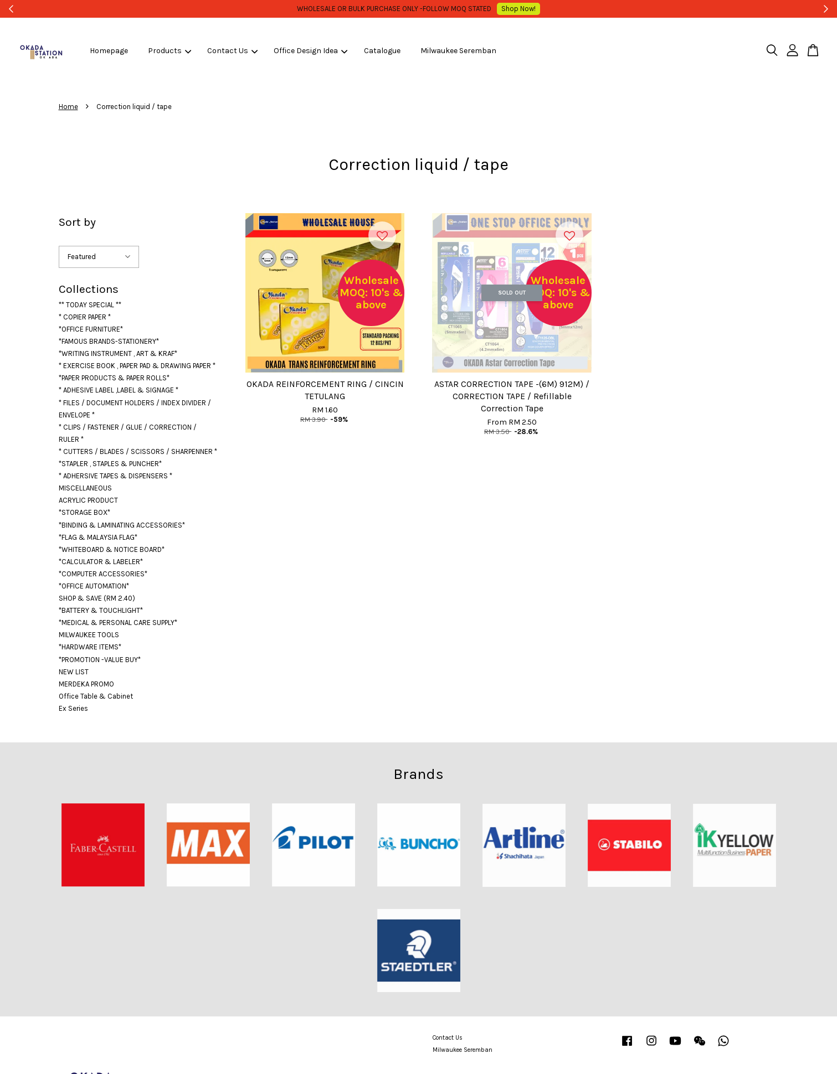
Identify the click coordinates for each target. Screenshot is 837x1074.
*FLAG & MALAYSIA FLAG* (98, 537)
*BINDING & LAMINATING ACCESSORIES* (122, 525)
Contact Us (232, 50)
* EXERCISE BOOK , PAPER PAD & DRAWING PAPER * (137, 366)
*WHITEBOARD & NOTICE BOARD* (112, 549)
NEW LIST (74, 672)
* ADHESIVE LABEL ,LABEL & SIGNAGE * (118, 390)
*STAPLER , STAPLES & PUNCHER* (110, 463)
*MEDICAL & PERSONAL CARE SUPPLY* (118, 622)
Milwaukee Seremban (458, 50)
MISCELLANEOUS (85, 488)
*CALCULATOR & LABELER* (101, 561)
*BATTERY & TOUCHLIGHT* (101, 610)
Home (68, 106)
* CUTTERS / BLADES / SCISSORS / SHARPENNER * (138, 451)
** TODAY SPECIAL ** (90, 305)
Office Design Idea (310, 50)
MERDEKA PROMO (86, 684)
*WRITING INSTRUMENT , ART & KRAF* (118, 353)
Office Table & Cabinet (96, 696)
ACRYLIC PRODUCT (88, 500)
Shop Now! (503, 8)
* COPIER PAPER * (85, 317)
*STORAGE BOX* (84, 512)
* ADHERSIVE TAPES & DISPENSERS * (115, 476)
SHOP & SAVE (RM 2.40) (97, 598)
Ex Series (73, 708)
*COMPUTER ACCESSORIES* (103, 574)
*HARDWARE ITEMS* (90, 647)
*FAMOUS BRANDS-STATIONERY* (109, 341)
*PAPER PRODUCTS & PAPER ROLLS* (114, 378)
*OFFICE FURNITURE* (91, 329)
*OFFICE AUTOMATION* (94, 586)
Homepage (109, 50)
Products (169, 50)
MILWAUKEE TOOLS (89, 635)
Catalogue (382, 50)
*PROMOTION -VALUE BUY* (100, 659)
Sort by (77, 222)
